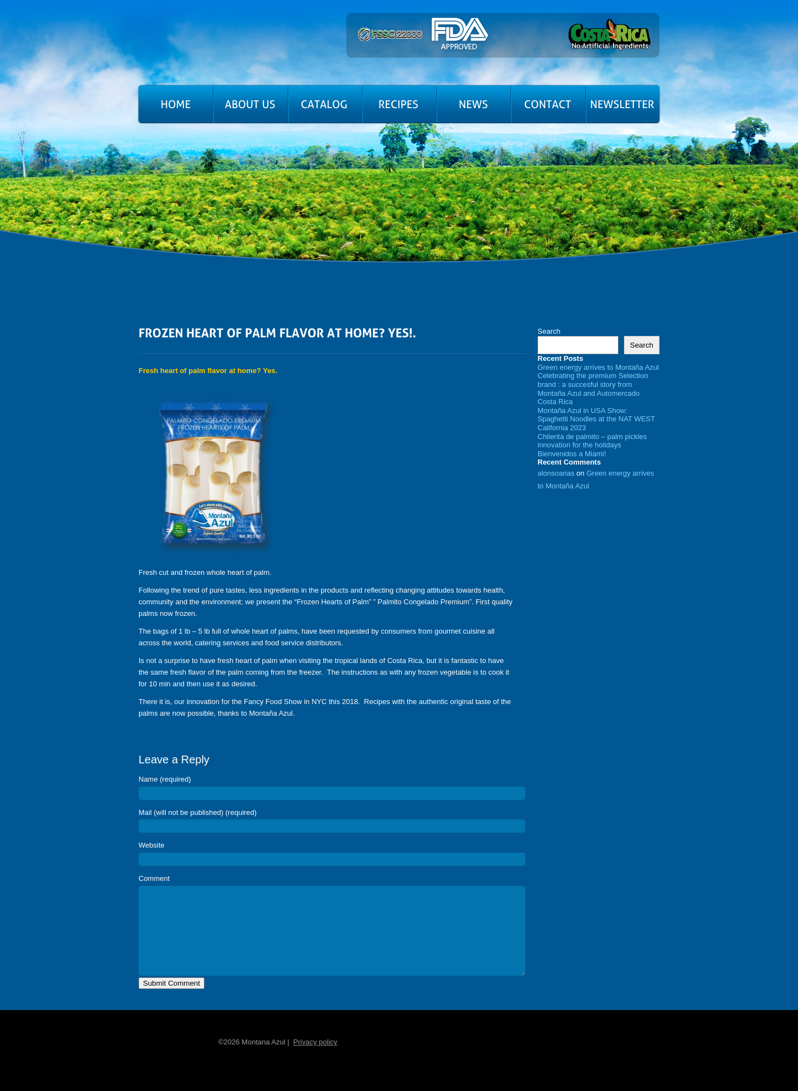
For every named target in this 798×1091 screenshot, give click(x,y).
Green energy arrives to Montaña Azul (598, 367)
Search (549, 331)
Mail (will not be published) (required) (198, 812)
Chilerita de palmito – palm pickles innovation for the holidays (592, 441)
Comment (154, 878)
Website (152, 845)
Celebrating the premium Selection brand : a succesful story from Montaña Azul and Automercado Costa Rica (593, 388)
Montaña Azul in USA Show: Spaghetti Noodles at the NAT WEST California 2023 (596, 419)
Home (171, 1057)
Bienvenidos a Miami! (572, 454)
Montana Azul (200, 46)
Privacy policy (315, 1058)
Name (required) (165, 779)
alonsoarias (556, 473)
